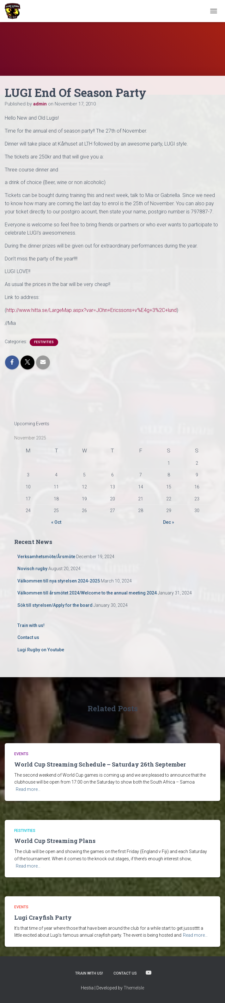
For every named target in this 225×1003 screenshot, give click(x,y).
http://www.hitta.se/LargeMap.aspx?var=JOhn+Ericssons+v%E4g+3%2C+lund (91, 310)
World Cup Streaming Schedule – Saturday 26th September (100, 764)
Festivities (44, 342)
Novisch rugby (32, 568)
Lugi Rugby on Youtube (40, 649)
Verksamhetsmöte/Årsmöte (46, 556)
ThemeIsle (134, 987)
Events (21, 754)
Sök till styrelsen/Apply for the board (55, 605)
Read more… (28, 789)
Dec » (168, 522)
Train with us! (31, 625)
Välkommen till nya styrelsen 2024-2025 (58, 580)
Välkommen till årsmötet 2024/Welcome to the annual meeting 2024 (87, 592)
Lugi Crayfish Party (43, 917)
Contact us (28, 637)
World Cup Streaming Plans (54, 841)
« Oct (56, 522)
